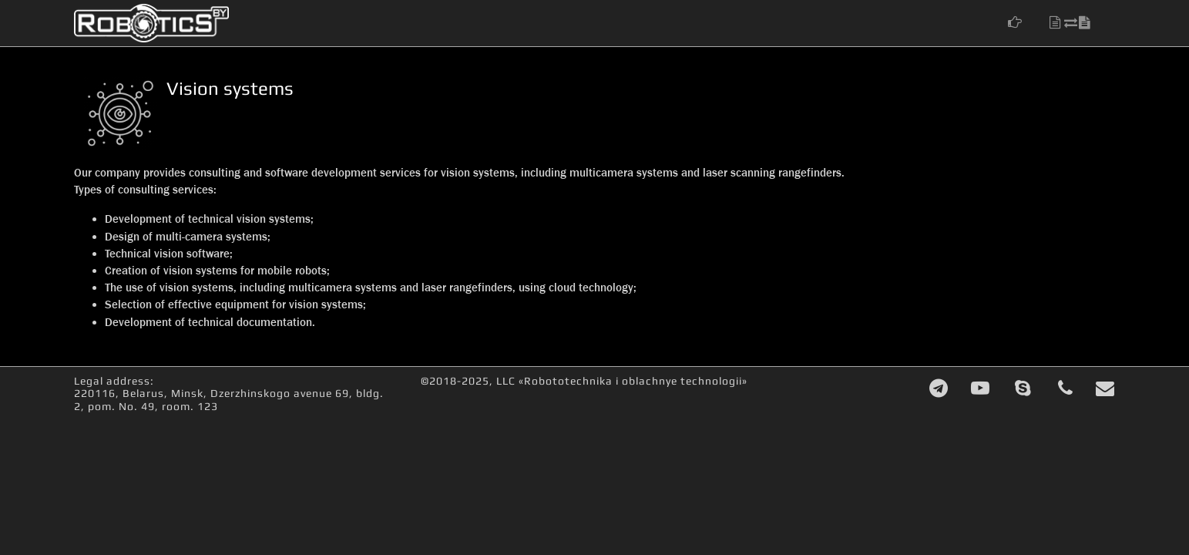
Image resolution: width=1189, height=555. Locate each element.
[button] (1022, 22)
